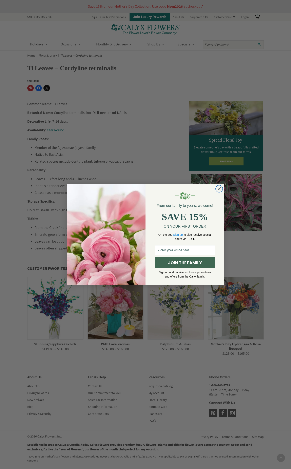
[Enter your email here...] (185, 250)
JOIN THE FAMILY (185, 263)
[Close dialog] (219, 188)
